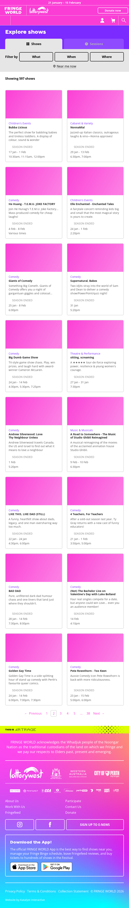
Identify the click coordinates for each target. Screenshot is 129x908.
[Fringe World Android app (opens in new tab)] (56, 866)
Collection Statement (73, 891)
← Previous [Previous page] (33, 713)
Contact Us (73, 807)
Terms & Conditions (41, 891)
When (71, 57)
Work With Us (15, 807)
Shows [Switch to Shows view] (36, 44)
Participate (73, 801)
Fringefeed (13, 812)
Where (107, 57)
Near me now (64, 66)
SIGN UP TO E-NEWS (95, 825)
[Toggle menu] (5, 20)
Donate (70, 812)
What (36, 57)
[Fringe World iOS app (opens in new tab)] (24, 866)
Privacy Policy (15, 891)
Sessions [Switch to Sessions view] (96, 44)
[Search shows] (123, 20)
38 (88, 713)
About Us (12, 801)
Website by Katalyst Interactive (25, 900)
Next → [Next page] (99, 713)
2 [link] (54, 713)
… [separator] (81, 713)
